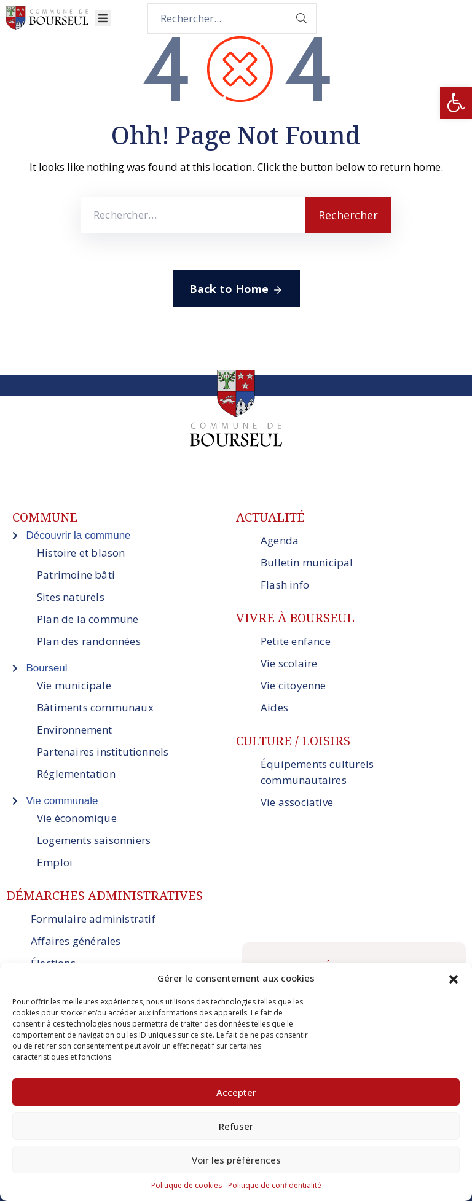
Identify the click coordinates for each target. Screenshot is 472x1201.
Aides (274, 707)
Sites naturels (70, 597)
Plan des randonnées (89, 641)
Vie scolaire (289, 663)
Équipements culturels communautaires (317, 772)
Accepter (236, 1092)
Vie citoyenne (293, 685)
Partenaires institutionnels (102, 752)
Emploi (55, 862)
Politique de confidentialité (274, 1185)
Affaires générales (76, 941)
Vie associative (297, 802)
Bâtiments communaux (95, 707)
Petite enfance (296, 641)
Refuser (236, 1126)
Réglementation (76, 774)
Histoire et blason (81, 553)
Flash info (285, 584)
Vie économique (77, 818)
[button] (456, 103)
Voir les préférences (236, 1160)
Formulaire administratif (93, 919)
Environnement (74, 729)
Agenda (280, 540)
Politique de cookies (186, 1185)
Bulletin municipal (307, 562)
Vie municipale (74, 685)
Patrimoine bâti (76, 575)
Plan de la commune (88, 619)
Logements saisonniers (94, 840)
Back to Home (236, 289)
